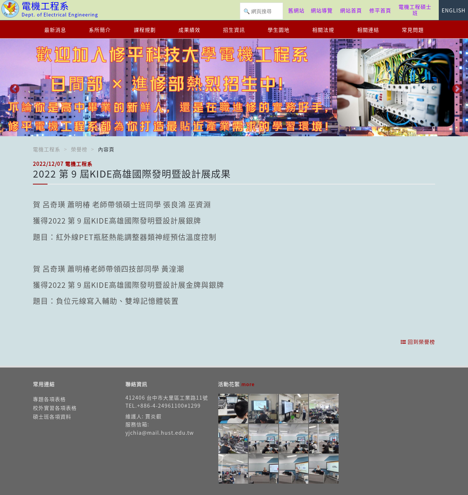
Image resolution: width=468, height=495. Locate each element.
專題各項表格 (49, 399)
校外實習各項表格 (55, 407)
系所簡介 (100, 29)
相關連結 (368, 29)
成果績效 (189, 29)
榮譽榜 (79, 149)
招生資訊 (234, 29)
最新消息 (55, 29)
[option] (234, 87)
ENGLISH (453, 10)
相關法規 (323, 29)
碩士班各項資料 (52, 416)
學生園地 (279, 29)
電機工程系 (46, 149)
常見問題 (413, 29)
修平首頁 (380, 10)
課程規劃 (145, 29)
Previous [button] (12, 87)
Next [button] (455, 87)
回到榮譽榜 (418, 341)
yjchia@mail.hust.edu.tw (159, 432)
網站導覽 (322, 10)
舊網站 (296, 10)
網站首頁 (351, 10)
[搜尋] (261, 11)
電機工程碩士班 (415, 9)
